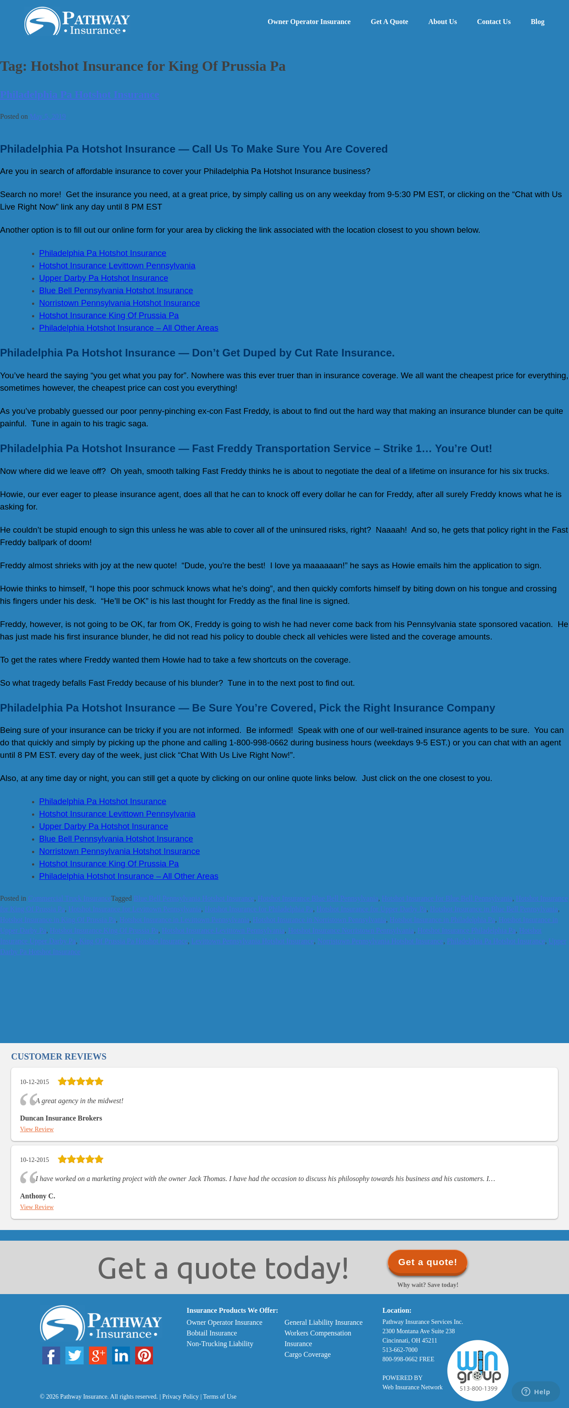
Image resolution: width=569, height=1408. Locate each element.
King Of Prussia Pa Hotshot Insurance (133, 941)
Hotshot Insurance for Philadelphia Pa (258, 909)
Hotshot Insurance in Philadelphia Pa (442, 919)
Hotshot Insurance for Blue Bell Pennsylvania (447, 898)
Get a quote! (427, 1262)
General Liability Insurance (323, 1322)
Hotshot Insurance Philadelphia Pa (466, 930)
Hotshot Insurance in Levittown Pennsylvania (184, 919)
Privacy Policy (180, 1396)
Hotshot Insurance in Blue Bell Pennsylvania (494, 909)
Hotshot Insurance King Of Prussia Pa (104, 930)
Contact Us (494, 21)
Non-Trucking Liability (220, 1343)
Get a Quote (389, 21)
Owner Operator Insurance (309, 21)
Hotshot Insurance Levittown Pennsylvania (223, 930)
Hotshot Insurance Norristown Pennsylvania (351, 930)
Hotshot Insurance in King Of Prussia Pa (58, 919)
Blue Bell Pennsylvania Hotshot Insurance (194, 898)
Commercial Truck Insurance (69, 898)
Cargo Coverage (307, 1354)
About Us (442, 21)
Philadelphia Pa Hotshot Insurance (79, 94)
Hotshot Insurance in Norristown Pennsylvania (319, 919)
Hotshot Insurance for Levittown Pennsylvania (134, 909)
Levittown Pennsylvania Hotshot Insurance (252, 941)
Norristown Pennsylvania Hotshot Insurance (380, 941)
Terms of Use (219, 1396)
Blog (538, 21)
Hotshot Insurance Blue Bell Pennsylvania (318, 898)
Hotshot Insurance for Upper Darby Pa (371, 909)
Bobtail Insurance (212, 1333)
